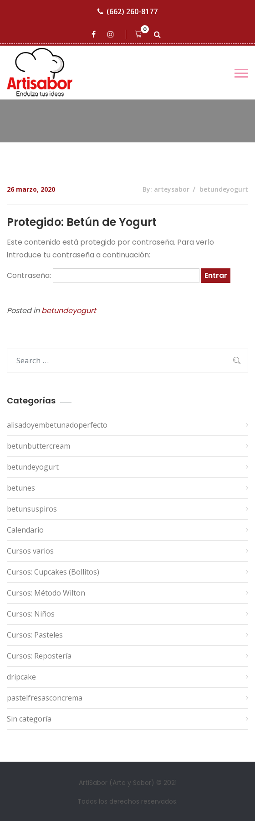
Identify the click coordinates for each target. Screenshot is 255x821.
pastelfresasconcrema (44, 698)
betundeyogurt (223, 189)
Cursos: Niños (31, 614)
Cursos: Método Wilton (46, 593)
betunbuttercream (38, 446)
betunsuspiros (32, 509)
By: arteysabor (166, 189)
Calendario (25, 530)
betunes (21, 488)
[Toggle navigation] (241, 73)
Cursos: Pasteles (35, 635)
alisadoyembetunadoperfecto (57, 425)
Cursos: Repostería (39, 656)
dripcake (21, 677)
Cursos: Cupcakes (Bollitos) (53, 572)
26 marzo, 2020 (31, 189)
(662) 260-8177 (127, 11)
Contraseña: (103, 275)
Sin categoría (29, 719)
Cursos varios (30, 551)
